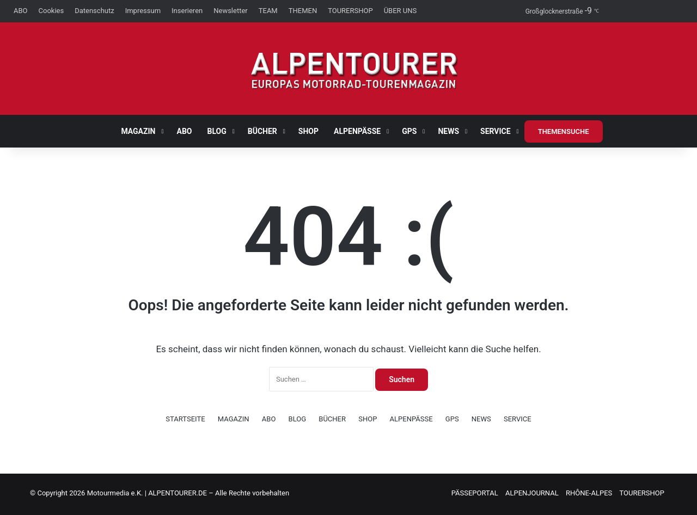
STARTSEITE (185, 419)
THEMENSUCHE (563, 131)
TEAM (268, 11)
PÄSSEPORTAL (474, 493)
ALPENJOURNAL (532, 493)
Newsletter (230, 11)
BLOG (217, 131)
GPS (409, 131)
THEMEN (303, 11)
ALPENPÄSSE (357, 131)
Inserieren (187, 11)
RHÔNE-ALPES (589, 493)
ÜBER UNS (400, 11)
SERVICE (495, 131)
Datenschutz (94, 11)
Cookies (51, 11)
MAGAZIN (138, 131)
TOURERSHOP (350, 11)
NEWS (448, 131)
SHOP (308, 131)
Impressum (143, 11)
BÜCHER (262, 131)
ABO (21, 11)
